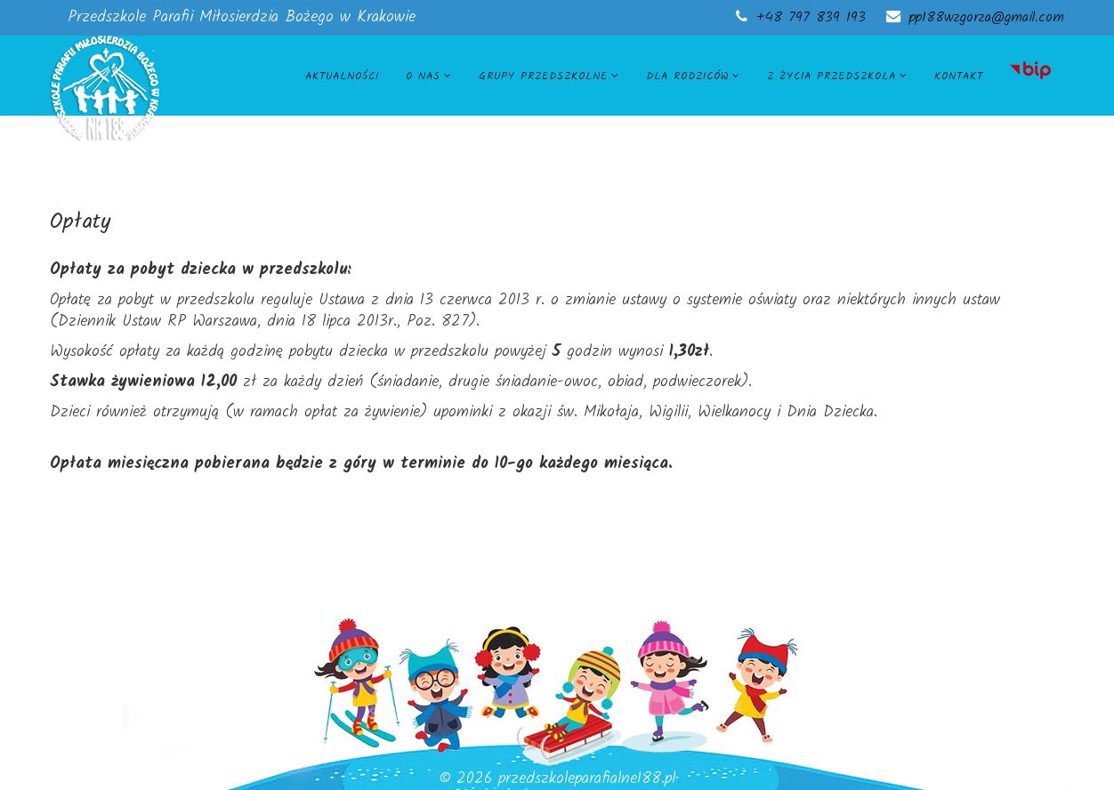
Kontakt (958, 76)
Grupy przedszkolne (543, 76)
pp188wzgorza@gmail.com (986, 17)
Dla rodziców (687, 76)
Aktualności (342, 76)
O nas (423, 76)
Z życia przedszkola (831, 76)
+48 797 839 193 (811, 17)
